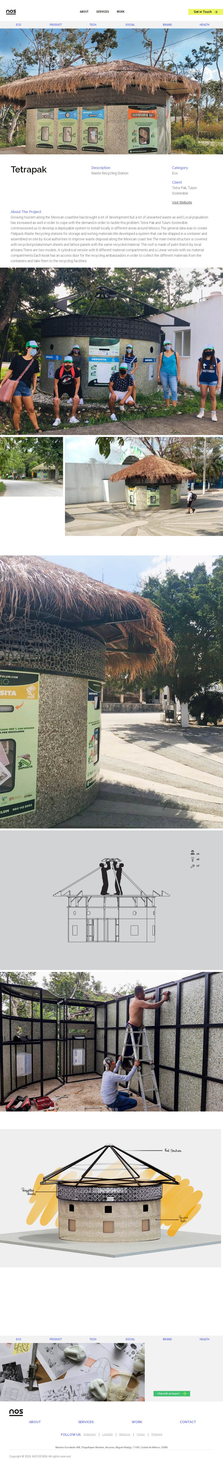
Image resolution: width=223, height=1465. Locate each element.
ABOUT (84, 11)
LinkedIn (107, 1434)
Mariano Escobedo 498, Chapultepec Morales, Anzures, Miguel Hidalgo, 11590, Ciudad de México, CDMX (111, 1447)
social (130, 24)
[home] (8, 12)
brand (167, 24)
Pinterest (156, 1434)
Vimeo (141, 1434)
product (56, 24)
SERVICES (86, 1422)
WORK (121, 11)
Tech (93, 24)
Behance (124, 1434)
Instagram (90, 1434)
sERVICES (102, 11)
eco (18, 24)
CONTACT (188, 1422)
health (204, 24)
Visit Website (182, 202)
